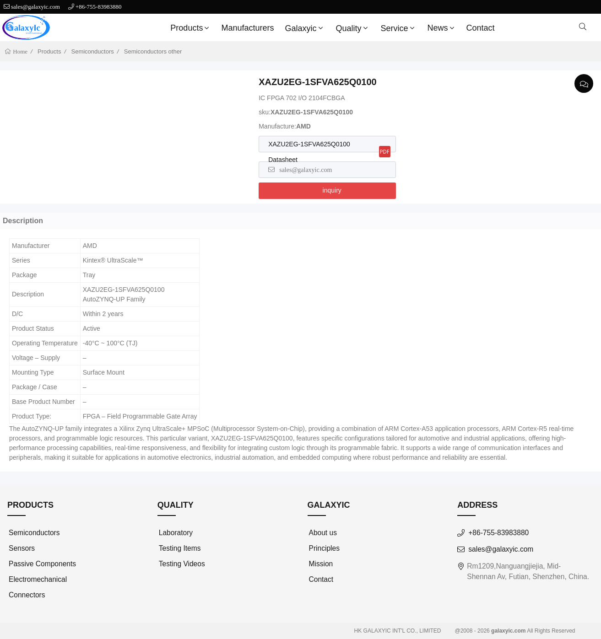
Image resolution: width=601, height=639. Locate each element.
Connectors (27, 595)
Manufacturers (247, 27)
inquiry (332, 190)
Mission (321, 564)
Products (190, 27)
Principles (324, 548)
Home (19, 51)
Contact (480, 27)
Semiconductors (92, 51)
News (442, 27)
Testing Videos (182, 564)
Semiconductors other (153, 51)
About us (323, 533)
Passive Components (42, 564)
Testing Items (180, 548)
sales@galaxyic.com (35, 7)
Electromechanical (38, 579)
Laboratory (176, 533)
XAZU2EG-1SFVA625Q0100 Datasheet (309, 151)
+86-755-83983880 (99, 7)
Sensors (22, 548)
